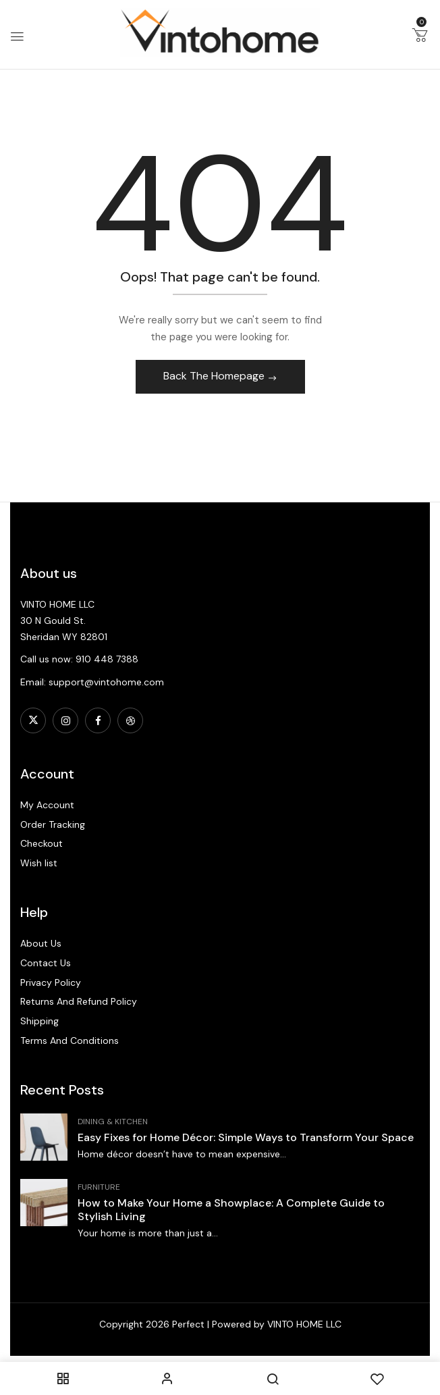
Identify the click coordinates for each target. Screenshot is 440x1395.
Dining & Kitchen (113, 1121)
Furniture (99, 1187)
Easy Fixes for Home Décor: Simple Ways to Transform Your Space (246, 1137)
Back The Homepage (215, 376)
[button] (420, 38)
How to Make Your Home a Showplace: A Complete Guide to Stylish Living (231, 1209)
